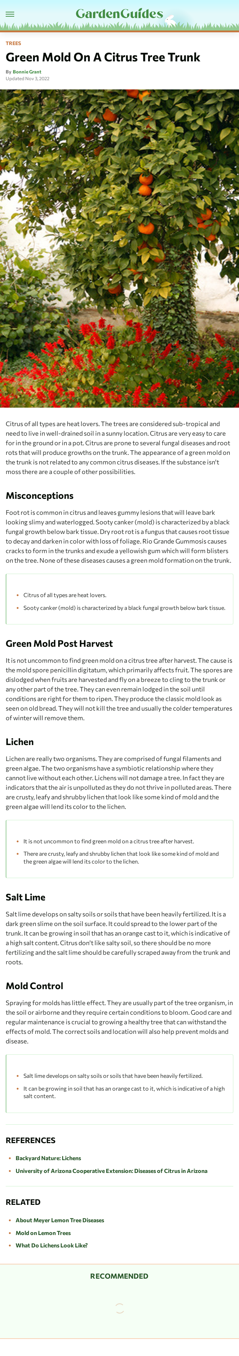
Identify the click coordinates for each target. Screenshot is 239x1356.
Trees (13, 43)
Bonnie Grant (27, 72)
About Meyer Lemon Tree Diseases (60, 1220)
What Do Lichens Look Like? (52, 1245)
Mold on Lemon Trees (43, 1232)
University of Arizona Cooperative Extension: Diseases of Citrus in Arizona (111, 1170)
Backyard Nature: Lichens (48, 1157)
